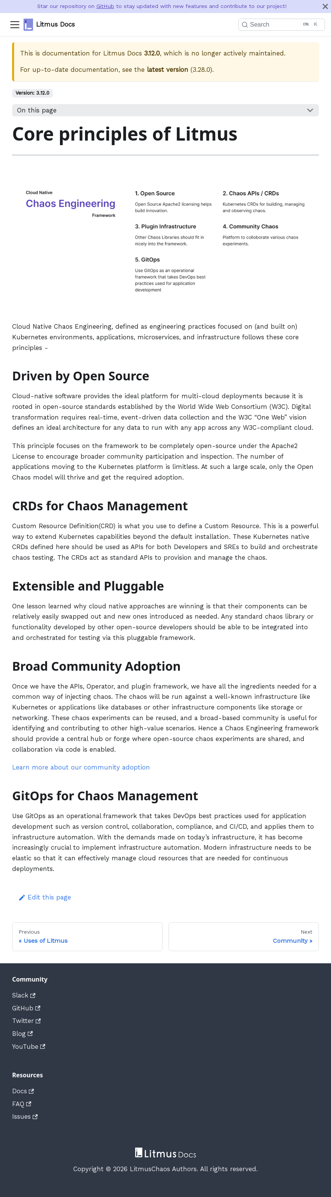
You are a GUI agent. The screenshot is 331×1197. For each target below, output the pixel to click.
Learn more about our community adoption (81, 767)
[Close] (325, 6)
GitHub (105, 6)
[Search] (277, 25)
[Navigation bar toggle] (14, 24)
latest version (167, 69)
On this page (37, 110)
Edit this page (44, 897)
